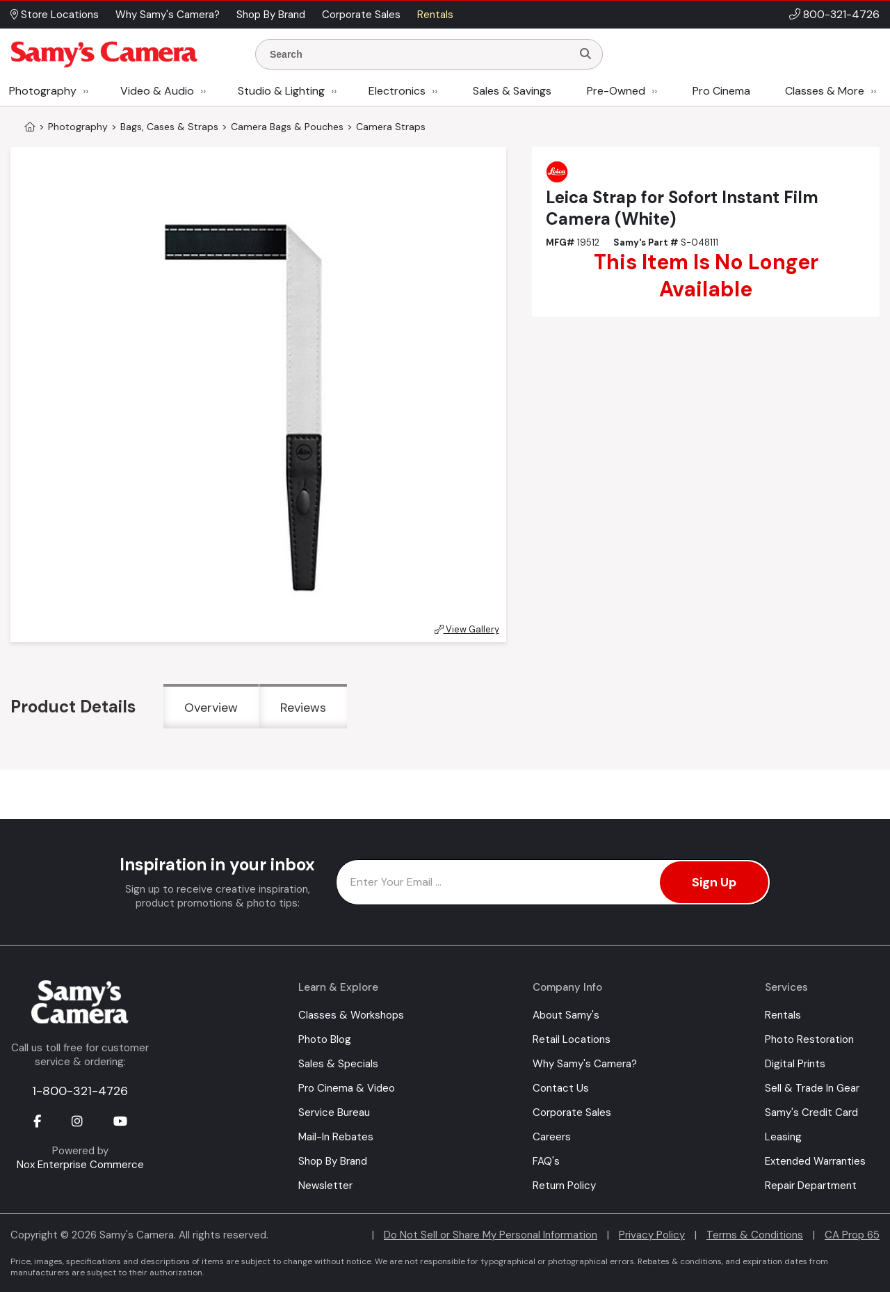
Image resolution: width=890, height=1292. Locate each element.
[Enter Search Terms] (419, 54)
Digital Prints (795, 1064)
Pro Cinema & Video (346, 1088)
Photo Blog (324, 1039)
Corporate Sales (572, 1112)
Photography (42, 90)
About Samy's (566, 1015)
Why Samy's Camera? (585, 1064)
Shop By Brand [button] (270, 15)
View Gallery (467, 629)
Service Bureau (334, 1112)
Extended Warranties (815, 1161)
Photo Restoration (809, 1039)
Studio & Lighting (281, 90)
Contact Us (561, 1088)
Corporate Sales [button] (361, 15)
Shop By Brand (332, 1161)
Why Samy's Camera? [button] (167, 15)
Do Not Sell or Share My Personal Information (490, 1235)
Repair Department (811, 1186)
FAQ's (546, 1161)
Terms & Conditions (754, 1235)
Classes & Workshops (351, 1015)
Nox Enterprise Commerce (80, 1165)
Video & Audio (157, 90)
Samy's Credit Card (811, 1112)
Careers (552, 1137)
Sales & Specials (338, 1064)
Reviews (303, 707)
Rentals (783, 1015)
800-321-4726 (841, 14)
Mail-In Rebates (335, 1137)
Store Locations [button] (54, 15)
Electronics (397, 90)
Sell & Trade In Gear (812, 1088)
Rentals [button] (435, 15)
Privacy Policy (652, 1235)
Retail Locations (571, 1039)
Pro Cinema (721, 90)
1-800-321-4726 (80, 1091)
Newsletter (325, 1186)
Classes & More (824, 90)
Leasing (783, 1137)
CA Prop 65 (852, 1235)
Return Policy (564, 1186)
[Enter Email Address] (553, 882)
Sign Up (714, 882)
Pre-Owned (616, 90)
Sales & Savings (512, 90)
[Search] (585, 54)
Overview (211, 707)
